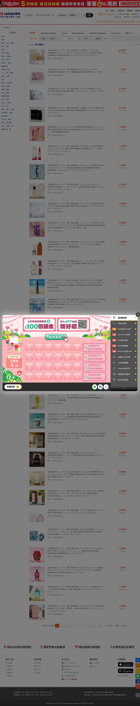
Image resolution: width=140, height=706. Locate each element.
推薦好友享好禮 (124, 357)
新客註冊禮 (124, 323)
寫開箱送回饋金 (124, 374)
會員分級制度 (124, 379)
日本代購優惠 (124, 345)
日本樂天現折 (124, 340)
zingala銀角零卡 (124, 368)
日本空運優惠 (124, 362)
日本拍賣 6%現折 (124, 329)
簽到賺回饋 (124, 317)
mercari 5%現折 (124, 334)
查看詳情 (11, 387)
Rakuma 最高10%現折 (124, 351)
